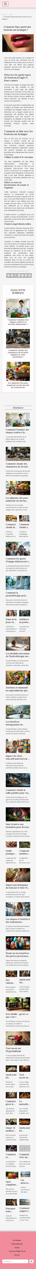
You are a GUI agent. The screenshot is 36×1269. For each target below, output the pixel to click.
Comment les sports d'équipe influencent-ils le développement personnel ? (18, 563)
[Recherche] (15, 1261)
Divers (17, 1255)
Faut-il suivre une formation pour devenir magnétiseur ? (17, 827)
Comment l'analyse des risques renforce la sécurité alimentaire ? (18, 322)
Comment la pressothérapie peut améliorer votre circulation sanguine (16, 597)
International (17, 1244)
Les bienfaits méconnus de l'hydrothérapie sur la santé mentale (17, 656)
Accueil (3, 14)
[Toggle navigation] (5, 4)
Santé (11, 14)
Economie (17, 1240)
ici (21, 101)
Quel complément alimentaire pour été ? (12, 1186)
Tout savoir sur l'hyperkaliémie (13, 1049)
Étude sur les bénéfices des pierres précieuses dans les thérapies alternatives (17, 957)
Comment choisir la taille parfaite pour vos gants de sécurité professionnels (17, 794)
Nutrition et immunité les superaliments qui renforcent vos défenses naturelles (18, 692)
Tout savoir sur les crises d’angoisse (24, 1079)
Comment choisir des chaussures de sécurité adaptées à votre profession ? (18, 353)
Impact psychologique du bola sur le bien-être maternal (18, 887)
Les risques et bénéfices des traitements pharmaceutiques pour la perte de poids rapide (18, 923)
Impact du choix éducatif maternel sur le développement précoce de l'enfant (18, 760)
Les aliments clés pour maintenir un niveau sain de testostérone (18, 385)
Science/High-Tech (17, 1251)
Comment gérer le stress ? (11, 1104)
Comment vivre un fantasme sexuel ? (24, 1158)
